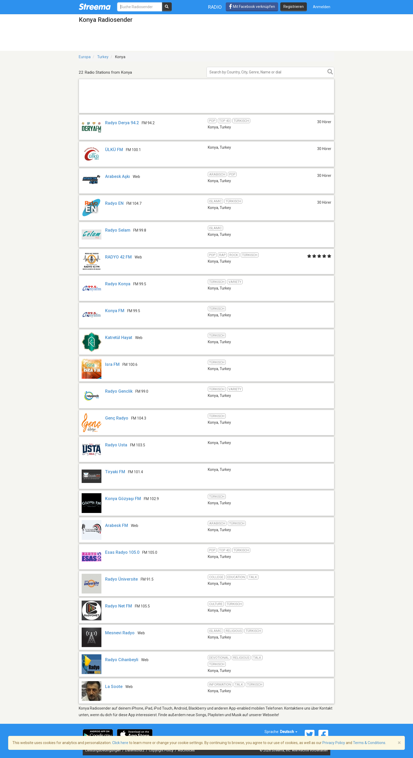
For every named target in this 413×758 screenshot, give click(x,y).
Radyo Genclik (118, 391)
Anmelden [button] (321, 7)
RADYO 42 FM (118, 257)
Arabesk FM (116, 525)
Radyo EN (114, 203)
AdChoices (186, 750)
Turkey (103, 57)
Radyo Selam (117, 230)
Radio (215, 7)
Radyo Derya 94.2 (122, 122)
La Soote (113, 686)
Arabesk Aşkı (117, 176)
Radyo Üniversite (121, 579)
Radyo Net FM (118, 606)
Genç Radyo (116, 418)
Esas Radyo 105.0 (122, 552)
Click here (120, 743)
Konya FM (114, 310)
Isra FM (112, 364)
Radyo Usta (116, 444)
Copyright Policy (161, 750)
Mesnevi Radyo (120, 632)
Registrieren (293, 6)
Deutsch (288, 732)
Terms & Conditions (369, 743)
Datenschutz (135, 750)
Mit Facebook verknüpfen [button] (252, 6)
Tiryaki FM (115, 471)
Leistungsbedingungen (103, 750)
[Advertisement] (206, 113)
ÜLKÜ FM (114, 149)
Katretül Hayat (118, 337)
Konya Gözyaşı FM (123, 498)
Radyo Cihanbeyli (121, 659)
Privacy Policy (333, 743)
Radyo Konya (117, 283)
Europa (85, 57)
